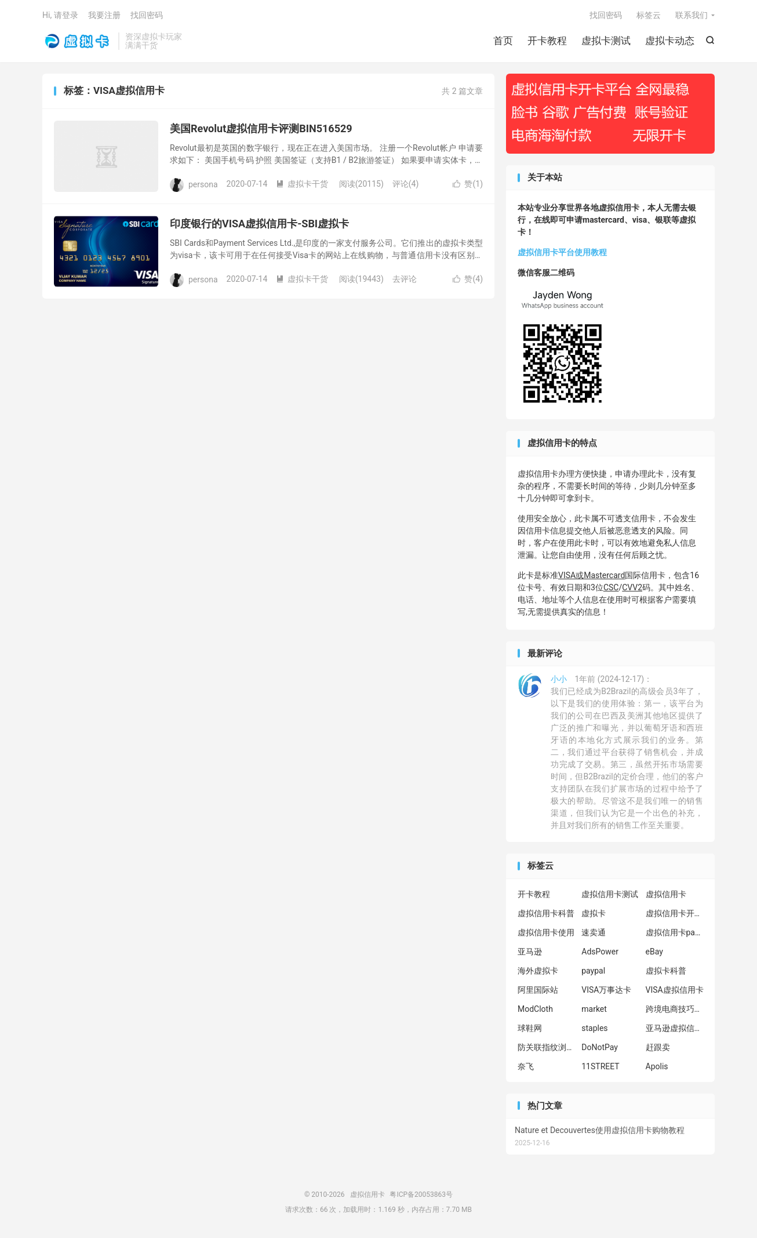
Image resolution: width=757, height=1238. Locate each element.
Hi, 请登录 (60, 15)
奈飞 (526, 1066)
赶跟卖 (658, 1047)
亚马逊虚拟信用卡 (675, 1028)
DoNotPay (599, 1047)
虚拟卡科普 (666, 970)
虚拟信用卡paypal (675, 932)
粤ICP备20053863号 (421, 1194)
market (594, 1009)
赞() (468, 183)
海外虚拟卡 (538, 970)
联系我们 (691, 15)
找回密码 (605, 15)
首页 (503, 40)
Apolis (657, 1066)
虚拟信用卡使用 (546, 932)
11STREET (600, 1066)
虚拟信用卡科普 (546, 913)
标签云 (648, 15)
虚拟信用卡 (77, 41)
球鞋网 (530, 1028)
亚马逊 (530, 951)
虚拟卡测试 (606, 40)
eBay (654, 951)
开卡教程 (547, 40)
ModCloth (535, 1009)
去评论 (404, 279)
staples (594, 1028)
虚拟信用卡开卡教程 (675, 913)
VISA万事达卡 (606, 989)
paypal (593, 970)
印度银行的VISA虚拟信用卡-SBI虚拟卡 (259, 223)
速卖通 (593, 932)
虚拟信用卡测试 (609, 894)
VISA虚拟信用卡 (675, 989)
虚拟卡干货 (302, 183)
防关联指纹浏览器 (547, 1047)
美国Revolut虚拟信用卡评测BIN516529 (261, 128)
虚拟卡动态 (669, 40)
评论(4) (405, 183)
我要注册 (104, 15)
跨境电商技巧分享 (675, 1009)
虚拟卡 (593, 913)
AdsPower (599, 951)
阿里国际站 (538, 989)
